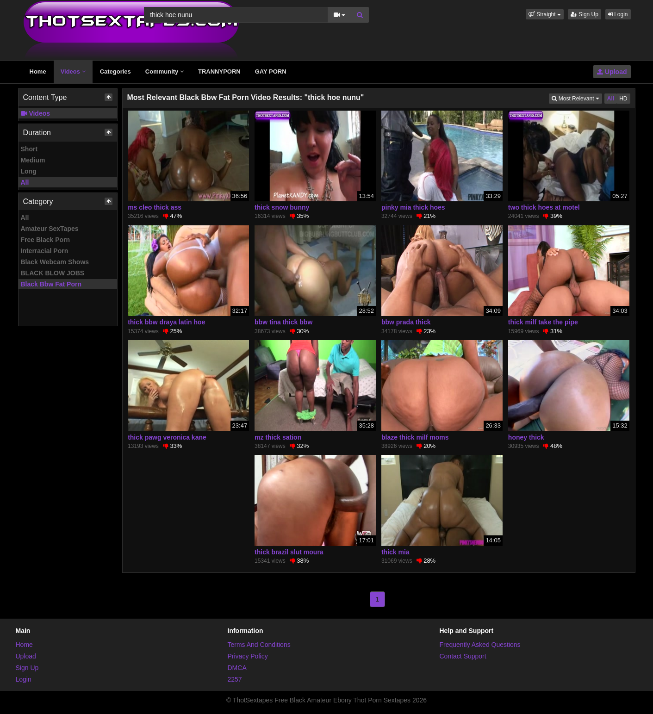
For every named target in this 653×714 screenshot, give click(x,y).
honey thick (526, 437)
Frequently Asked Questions (480, 644)
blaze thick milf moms (414, 437)
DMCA (237, 667)
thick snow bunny (282, 207)
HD (623, 98)
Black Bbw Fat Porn (51, 284)
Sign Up (584, 14)
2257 (235, 679)
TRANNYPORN (219, 71)
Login (618, 14)
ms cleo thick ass (154, 207)
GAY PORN (270, 71)
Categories (115, 71)
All (25, 182)
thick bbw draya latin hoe (166, 322)
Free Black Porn (45, 239)
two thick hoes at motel (544, 207)
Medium (33, 160)
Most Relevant (577, 98)
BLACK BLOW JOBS (53, 273)
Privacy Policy (248, 656)
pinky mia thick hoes (413, 207)
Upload (612, 71)
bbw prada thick (406, 322)
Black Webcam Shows (55, 262)
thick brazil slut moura (289, 552)
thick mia (395, 552)
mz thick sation (278, 437)
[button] (545, 14)
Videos (73, 71)
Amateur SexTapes (50, 228)
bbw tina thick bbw (283, 322)
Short (29, 149)
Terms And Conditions (259, 644)
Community (164, 71)
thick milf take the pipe (543, 322)
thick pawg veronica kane (167, 437)
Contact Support (463, 656)
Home (38, 71)
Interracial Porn (44, 251)
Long (29, 171)
